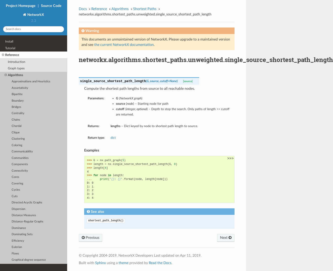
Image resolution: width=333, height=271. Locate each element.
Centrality (18, 113)
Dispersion (18, 209)
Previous (90, 237)
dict (113, 137)
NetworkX (35, 15)
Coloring (17, 145)
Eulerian (17, 247)
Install (9, 41)
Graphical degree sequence (29, 259)
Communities (20, 158)
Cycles (16, 189)
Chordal (16, 126)
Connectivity (20, 170)
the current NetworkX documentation (124, 45)
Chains (16, 119)
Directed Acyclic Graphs (27, 202)
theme (123, 263)
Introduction (16, 62)
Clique (16, 132)
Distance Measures (24, 215)
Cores (15, 177)
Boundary (18, 100)
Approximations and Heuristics (31, 81)
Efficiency (18, 240)
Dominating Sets (22, 234)
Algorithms (14, 75)
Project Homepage (21, 6)
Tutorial (10, 48)
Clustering (18, 138)
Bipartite (17, 94)
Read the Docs (160, 263)
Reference (10, 55)
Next (226, 237)
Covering (17, 183)
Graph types (16, 68)
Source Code (51, 6)
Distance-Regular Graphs (27, 221)
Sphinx (100, 263)
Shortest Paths (144, 9)
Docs (83, 9)
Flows (15, 253)
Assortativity (20, 88)
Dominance (19, 228)
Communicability (22, 151)
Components (20, 164)
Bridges (16, 107)
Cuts (15, 196)
